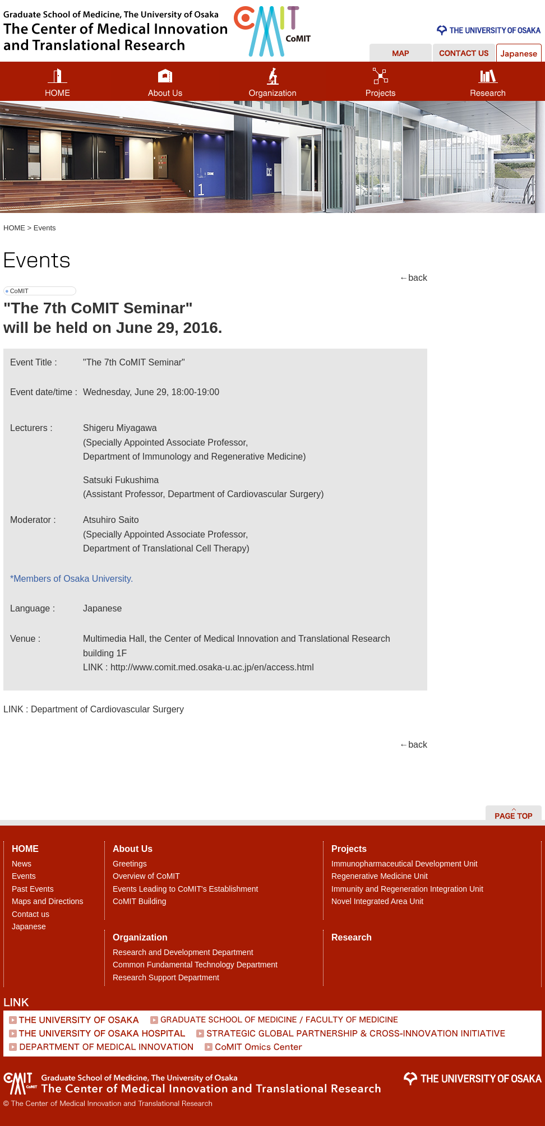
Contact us (30, 914)
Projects (349, 849)
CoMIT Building (139, 901)
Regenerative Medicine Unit (379, 876)
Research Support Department (166, 977)
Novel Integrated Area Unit (377, 901)
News (21, 863)
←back (413, 277)
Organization (140, 937)
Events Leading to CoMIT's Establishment (185, 888)
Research (351, 937)
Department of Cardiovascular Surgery (107, 709)
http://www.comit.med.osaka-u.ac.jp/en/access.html (212, 667)
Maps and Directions (48, 901)
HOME (14, 228)
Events (45, 228)
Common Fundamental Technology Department (195, 964)
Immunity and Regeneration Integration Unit (407, 888)
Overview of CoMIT (146, 876)
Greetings (130, 863)
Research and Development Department (183, 952)
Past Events (33, 888)
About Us (133, 849)
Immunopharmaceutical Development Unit (404, 863)
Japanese (29, 926)
